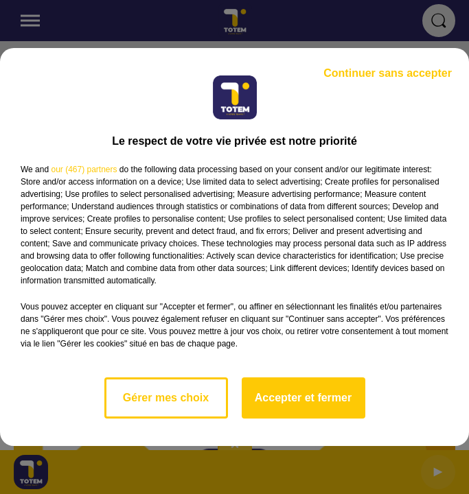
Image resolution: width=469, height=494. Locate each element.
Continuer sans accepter (387, 73)
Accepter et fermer (303, 397)
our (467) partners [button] (84, 169)
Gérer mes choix (166, 397)
